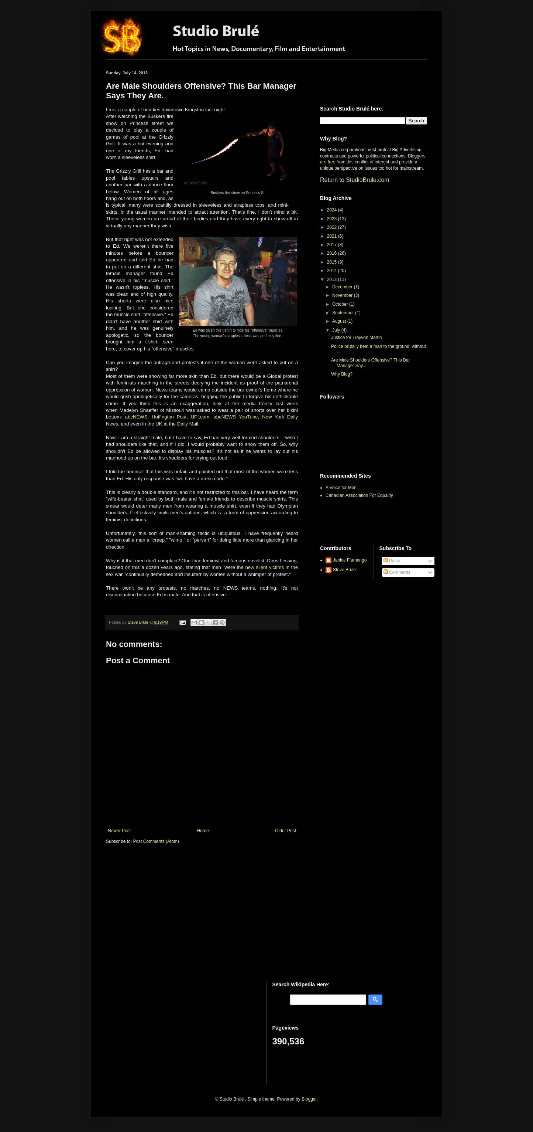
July (336, 330)
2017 (332, 244)
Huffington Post (169, 417)
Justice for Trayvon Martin (356, 337)
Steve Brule (344, 569)
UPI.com (200, 417)
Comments (397, 572)
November (343, 295)
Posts (392, 560)
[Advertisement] (363, 82)
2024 (332, 210)
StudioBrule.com (367, 180)
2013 (332, 279)
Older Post (285, 830)
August (339, 321)
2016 (332, 253)
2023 (332, 218)
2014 (332, 270)
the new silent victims (260, 567)
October (340, 304)
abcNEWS (136, 417)
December (343, 286)
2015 (332, 262)
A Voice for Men (341, 487)
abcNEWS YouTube (236, 417)
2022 (332, 227)
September (343, 312)
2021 (332, 236)
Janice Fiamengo (350, 560)
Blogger (309, 1099)
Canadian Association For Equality (359, 495)
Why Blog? (342, 374)
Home (203, 830)
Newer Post (119, 830)
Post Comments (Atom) (156, 841)
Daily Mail (187, 424)
